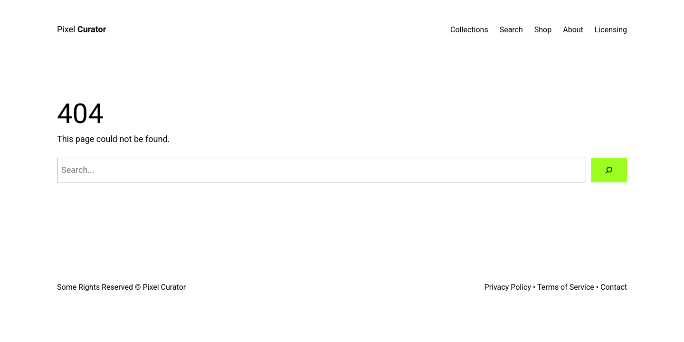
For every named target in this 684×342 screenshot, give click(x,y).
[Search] (609, 170)
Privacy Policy (508, 287)
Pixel (81, 29)
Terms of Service (565, 287)
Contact (613, 287)
